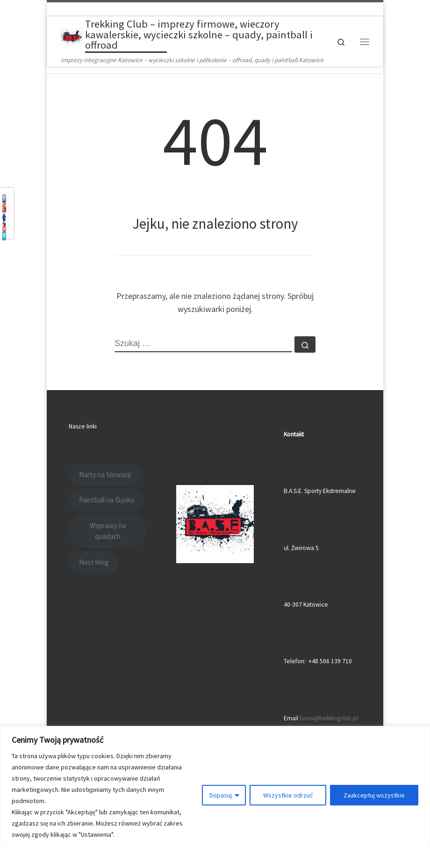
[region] (215, 787)
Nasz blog (93, 562)
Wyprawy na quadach (108, 531)
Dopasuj (220, 795)
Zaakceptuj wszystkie (374, 795)
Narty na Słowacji (105, 474)
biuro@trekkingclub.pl (329, 718)
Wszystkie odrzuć (288, 795)
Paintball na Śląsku (106, 499)
